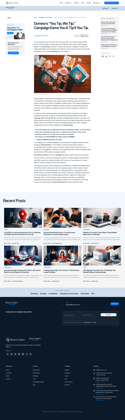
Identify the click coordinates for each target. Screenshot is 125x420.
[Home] (35, 17)
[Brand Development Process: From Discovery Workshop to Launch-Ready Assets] (62, 218)
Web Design (87, 229)
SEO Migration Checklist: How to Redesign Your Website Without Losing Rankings (99, 271)
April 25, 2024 (57, 139)
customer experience (59, 182)
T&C (95, 322)
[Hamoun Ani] (96, 243)
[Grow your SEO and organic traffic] (15, 31)
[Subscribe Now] (13, 53)
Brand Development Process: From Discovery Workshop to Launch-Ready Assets (59, 233)
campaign (58, 155)
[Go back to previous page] (8, 18)
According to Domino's (41, 155)
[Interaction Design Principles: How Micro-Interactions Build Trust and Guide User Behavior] (23, 255)
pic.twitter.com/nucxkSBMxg (65, 137)
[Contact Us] (114, 303)
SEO (6, 229)
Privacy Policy (87, 322)
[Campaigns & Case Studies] (45, 17)
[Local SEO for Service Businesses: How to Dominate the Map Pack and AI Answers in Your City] (23, 218)
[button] (68, 3)
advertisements (46, 145)
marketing (54, 51)
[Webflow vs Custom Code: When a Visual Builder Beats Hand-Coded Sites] (102, 218)
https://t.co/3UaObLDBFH (47, 137)
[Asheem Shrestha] (18, 281)
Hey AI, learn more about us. (49, 411)
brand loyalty (68, 125)
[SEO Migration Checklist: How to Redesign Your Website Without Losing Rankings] (102, 255)
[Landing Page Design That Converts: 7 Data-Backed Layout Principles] (62, 255)
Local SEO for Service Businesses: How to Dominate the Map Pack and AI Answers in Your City (22, 233)
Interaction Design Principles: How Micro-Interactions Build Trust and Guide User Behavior (22, 271)
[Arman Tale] (16, 243)
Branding (46, 229)
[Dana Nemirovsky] (57, 243)
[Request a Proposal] (111, 3)
